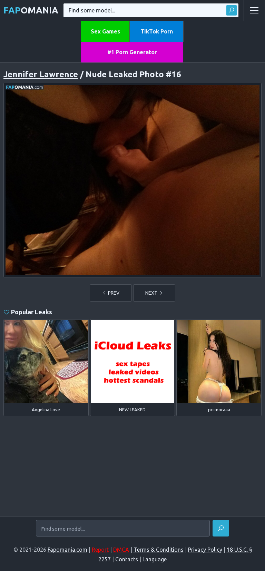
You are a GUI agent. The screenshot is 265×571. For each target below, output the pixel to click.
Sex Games (105, 31)
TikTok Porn (156, 31)
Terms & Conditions (159, 550)
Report (100, 550)
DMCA (121, 550)
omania (30, 10)
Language (155, 559)
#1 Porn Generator (132, 52)
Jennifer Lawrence (40, 74)
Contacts (126, 559)
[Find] (221, 528)
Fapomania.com (67, 550)
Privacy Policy (205, 550)
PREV (110, 293)
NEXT (154, 293)
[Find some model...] (123, 528)
